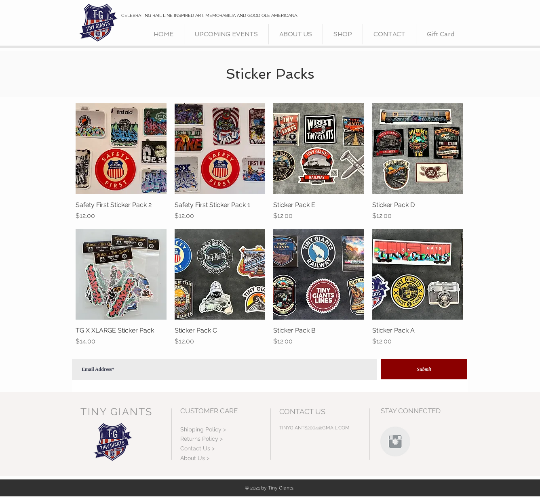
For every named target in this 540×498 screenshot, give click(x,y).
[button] (343, 34)
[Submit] (424, 369)
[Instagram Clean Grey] (395, 441)
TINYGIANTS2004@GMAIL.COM (314, 428)
